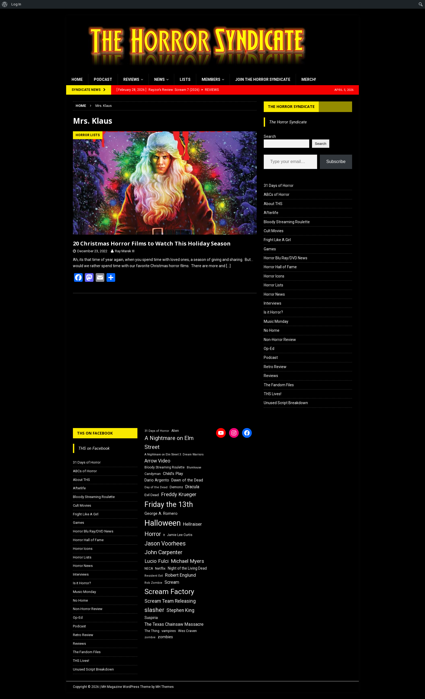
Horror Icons (274, 276)
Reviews (131, 79)
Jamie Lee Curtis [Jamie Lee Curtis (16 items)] (179, 535)
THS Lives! (272, 394)
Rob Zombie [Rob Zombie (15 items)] (153, 583)
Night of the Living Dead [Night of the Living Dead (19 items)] (187, 568)
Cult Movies (274, 231)
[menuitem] (4, 4)
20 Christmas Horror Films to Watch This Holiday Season (152, 243)
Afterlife (271, 212)
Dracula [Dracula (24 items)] (192, 486)
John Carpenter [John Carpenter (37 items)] (163, 552)
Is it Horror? (273, 312)
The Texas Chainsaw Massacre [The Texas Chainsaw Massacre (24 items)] (174, 624)
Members (211, 79)
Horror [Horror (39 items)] (152, 534)
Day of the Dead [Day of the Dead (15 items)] (156, 487)
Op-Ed (269, 348)
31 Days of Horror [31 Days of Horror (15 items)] (156, 431)
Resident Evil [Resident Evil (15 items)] (153, 575)
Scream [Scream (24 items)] (172, 582)
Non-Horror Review (280, 339)
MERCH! (308, 79)
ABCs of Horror (276, 194)
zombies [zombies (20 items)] (165, 637)
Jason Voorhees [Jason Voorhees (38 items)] (165, 543)
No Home (271, 330)
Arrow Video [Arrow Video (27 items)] (157, 461)
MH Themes (165, 687)
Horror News (274, 294)
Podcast (103, 79)
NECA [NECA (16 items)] (148, 568)
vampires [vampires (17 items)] (169, 631)
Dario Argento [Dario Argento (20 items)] (156, 480)
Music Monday (276, 321)
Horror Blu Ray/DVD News (285, 258)
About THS (273, 204)
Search (270, 136)
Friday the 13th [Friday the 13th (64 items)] (168, 504)
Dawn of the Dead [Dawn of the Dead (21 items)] (187, 480)
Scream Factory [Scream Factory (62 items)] (169, 591)
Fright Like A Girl (277, 240)
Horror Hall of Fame (280, 267)
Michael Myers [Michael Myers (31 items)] (187, 561)
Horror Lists (273, 285)
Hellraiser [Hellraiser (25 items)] (192, 524)
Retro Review (275, 367)
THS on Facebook (95, 433)
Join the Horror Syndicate (262, 79)
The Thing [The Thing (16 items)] (151, 631)
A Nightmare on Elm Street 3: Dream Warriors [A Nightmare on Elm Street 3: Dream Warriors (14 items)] (174, 454)
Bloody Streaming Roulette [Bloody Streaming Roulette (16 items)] (164, 467)
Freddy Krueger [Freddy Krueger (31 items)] (179, 494)
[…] (228, 266)
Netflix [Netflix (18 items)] (160, 568)
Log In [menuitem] (16, 4)
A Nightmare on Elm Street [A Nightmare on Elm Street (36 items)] (169, 442)
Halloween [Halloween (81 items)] (162, 523)
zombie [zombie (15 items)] (150, 637)
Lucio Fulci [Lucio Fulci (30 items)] (156, 561)
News (159, 79)
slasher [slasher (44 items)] (154, 610)
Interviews (272, 303)
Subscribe (336, 161)
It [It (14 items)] (164, 535)
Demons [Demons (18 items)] (176, 487)
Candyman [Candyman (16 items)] (152, 474)
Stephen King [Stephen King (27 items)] (180, 610)
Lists (185, 79)
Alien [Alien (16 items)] (175, 431)
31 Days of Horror (279, 185)
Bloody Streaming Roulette (287, 222)
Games (270, 249)
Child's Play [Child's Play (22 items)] (173, 473)
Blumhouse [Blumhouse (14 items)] (194, 467)
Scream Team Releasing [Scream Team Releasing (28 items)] (170, 601)
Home (77, 79)
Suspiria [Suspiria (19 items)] (151, 617)
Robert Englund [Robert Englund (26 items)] (180, 575)
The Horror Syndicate (291, 106)
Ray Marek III (124, 251)
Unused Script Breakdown (286, 403)
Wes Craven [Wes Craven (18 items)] (187, 631)
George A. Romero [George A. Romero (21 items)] (161, 513)
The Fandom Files (279, 385)
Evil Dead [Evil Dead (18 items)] (151, 495)
